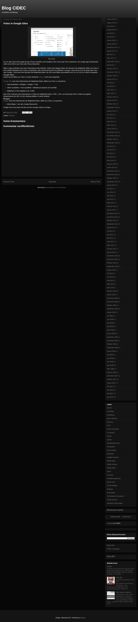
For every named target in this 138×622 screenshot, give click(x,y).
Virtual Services (112, 500)
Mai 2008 (110, 362)
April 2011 (110, 242)
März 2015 (110, 93)
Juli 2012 (110, 189)
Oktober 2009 (111, 305)
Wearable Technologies (115, 503)
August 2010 (111, 270)
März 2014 (110, 125)
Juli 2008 (110, 355)
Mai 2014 (110, 118)
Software (12, 115)
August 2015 (111, 79)
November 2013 (112, 136)
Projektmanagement (113, 478)
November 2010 (112, 259)
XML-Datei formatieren (123, 592)
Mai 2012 (110, 196)
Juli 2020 (110, 33)
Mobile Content (112, 464)
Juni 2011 (110, 235)
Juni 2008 (110, 358)
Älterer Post (95, 182)
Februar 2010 (111, 291)
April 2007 (110, 397)
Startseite (52, 182)
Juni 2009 (110, 319)
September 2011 (112, 224)
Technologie (111, 493)
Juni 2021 (110, 26)
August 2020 (111, 30)
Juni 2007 (110, 390)
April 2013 (110, 157)
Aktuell (109, 408)
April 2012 (110, 199)
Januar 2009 (111, 333)
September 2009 (112, 309)
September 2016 (112, 61)
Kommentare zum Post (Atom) (56, 187)
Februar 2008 (111, 372)
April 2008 (110, 365)
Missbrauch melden (115, 510)
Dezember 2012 (112, 171)
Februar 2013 (111, 164)
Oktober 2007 (111, 379)
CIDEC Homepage (113, 549)
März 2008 (110, 369)
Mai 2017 (110, 54)
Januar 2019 (111, 40)
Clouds (109, 566)
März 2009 (110, 330)
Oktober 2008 (111, 344)
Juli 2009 (110, 316)
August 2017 (111, 51)
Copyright (110, 523)
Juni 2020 (110, 37)
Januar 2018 (111, 44)
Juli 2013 (110, 146)
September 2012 (112, 182)
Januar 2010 (111, 294)
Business (110, 422)
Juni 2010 (110, 277)
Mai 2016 (110, 65)
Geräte (109, 440)
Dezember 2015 (112, 72)
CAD (108, 425)
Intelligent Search (113, 457)
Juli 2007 (110, 386)
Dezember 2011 (112, 213)
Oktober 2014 (111, 104)
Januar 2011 (111, 252)
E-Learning (110, 432)
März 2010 (110, 287)
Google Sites (7, 81)
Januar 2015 (111, 100)
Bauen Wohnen (112, 418)
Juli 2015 (110, 83)
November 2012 (112, 174)
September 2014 (112, 107)
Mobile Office (111, 468)
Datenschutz (115, 517)
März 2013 (110, 160)
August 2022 (111, 23)
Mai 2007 (110, 393)
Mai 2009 (110, 323)
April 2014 (110, 121)
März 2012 (110, 203)
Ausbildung (110, 415)
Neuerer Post (8, 182)
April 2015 (110, 90)
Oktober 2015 (111, 76)
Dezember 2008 (112, 337)
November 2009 (112, 302)
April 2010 (110, 284)
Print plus (110, 475)
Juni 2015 (110, 86)
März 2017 (110, 58)
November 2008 (112, 340)
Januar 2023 (111, 19)
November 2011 (112, 217)
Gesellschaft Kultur (113, 443)
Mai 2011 (110, 238)
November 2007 (112, 376)
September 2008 (112, 347)
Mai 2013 (110, 153)
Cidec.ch (41, 77)
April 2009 (110, 326)
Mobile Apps (111, 461)
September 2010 (112, 266)
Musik (109, 471)
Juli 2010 (110, 273)
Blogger (6, 101)
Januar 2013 (111, 167)
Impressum (126, 517)
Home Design (111, 450)
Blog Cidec (110, 545)
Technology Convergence (115, 496)
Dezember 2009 (112, 298)
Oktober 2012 (111, 178)
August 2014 (111, 111)
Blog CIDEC (14, 8)
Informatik (110, 454)
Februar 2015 (111, 97)
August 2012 (111, 185)
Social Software (112, 485)
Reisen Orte (111, 482)
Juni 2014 (110, 114)
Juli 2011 (110, 231)
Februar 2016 (111, 68)
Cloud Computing (113, 429)
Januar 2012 (111, 210)
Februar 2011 (111, 249)
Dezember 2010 (112, 256)
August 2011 (111, 227)
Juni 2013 (110, 150)
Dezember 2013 (112, 132)
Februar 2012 (111, 206)
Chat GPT (111, 556)
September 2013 (112, 143)
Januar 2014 (111, 129)
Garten (109, 436)
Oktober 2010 (111, 263)
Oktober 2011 (111, 220)
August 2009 (111, 312)
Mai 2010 (110, 280)
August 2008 (111, 351)
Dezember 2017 (112, 47)
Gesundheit (111, 447)
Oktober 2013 (111, 139)
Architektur (110, 411)
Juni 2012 (110, 192)
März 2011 (110, 245)
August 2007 (111, 383)
